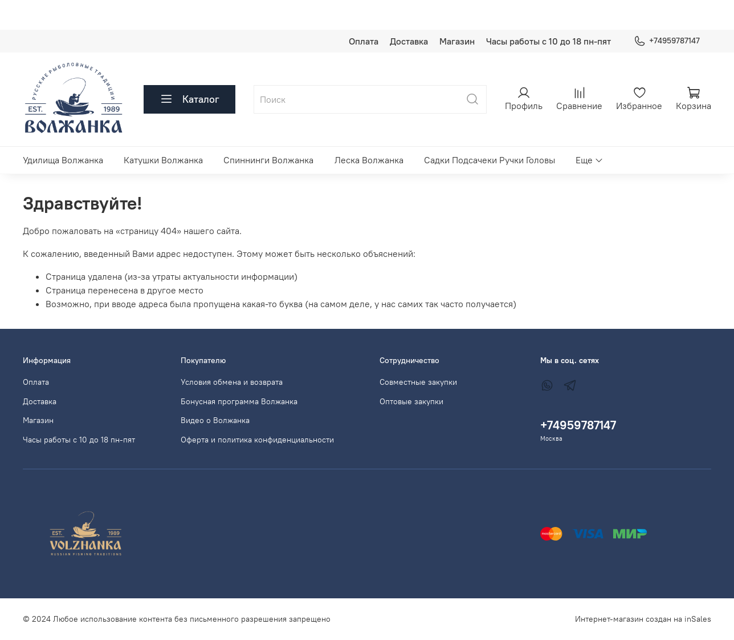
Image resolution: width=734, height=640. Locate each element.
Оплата (363, 41)
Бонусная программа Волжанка (239, 401)
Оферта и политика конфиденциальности (257, 439)
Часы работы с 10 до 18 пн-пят (548, 41)
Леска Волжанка (369, 160)
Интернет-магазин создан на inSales (643, 619)
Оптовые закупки (411, 401)
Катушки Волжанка (163, 160)
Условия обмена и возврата (232, 382)
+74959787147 (667, 41)
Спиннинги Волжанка (268, 160)
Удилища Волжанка (63, 160)
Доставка (409, 41)
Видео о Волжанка (215, 420)
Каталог (189, 99)
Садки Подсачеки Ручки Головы (489, 160)
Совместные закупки (418, 382)
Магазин (457, 41)
